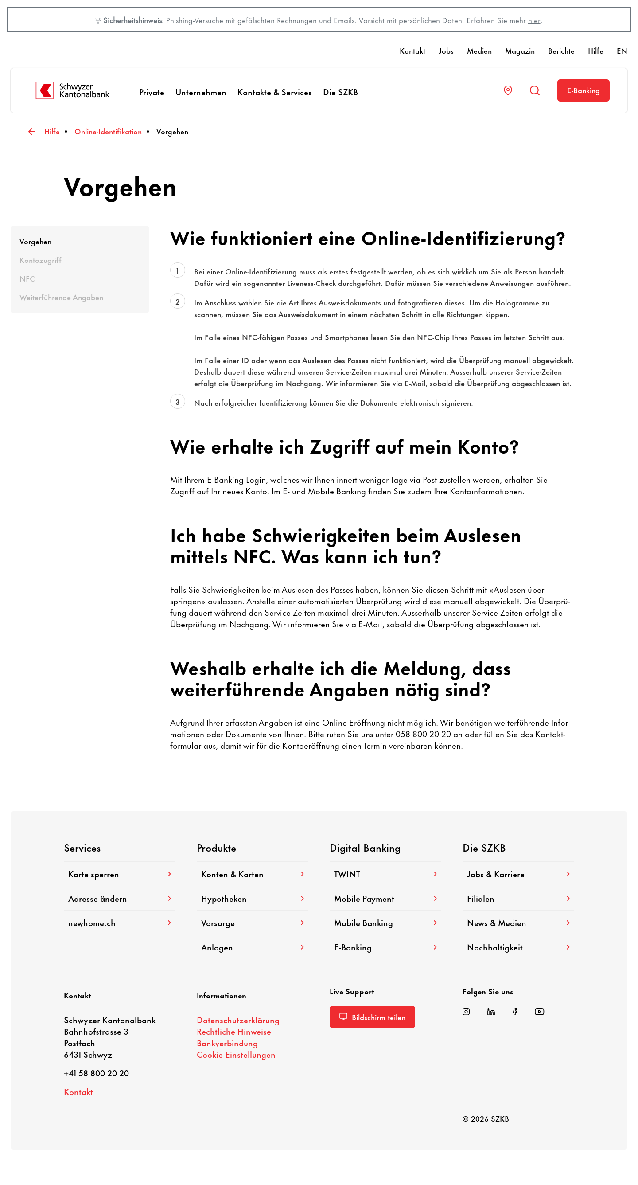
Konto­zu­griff (40, 259)
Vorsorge (252, 922)
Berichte (561, 50)
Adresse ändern (119, 898)
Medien (479, 50)
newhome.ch (119, 922)
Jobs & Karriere (518, 873)
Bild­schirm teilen (372, 1016)
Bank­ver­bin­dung (227, 1042)
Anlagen (252, 946)
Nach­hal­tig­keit (518, 946)
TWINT (385, 873)
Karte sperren (119, 873)
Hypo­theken (252, 898)
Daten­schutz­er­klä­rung (238, 1019)
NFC (27, 278)
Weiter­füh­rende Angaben (61, 296)
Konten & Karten (252, 873)
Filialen (518, 898)
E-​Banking (583, 89)
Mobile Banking (385, 922)
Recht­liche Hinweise (234, 1031)
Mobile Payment (385, 898)
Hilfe (595, 50)
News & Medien (518, 922)
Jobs (446, 50)
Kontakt (412, 50)
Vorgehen (35, 240)
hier (534, 19)
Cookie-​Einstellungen (236, 1054)
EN (622, 50)
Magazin (520, 50)
